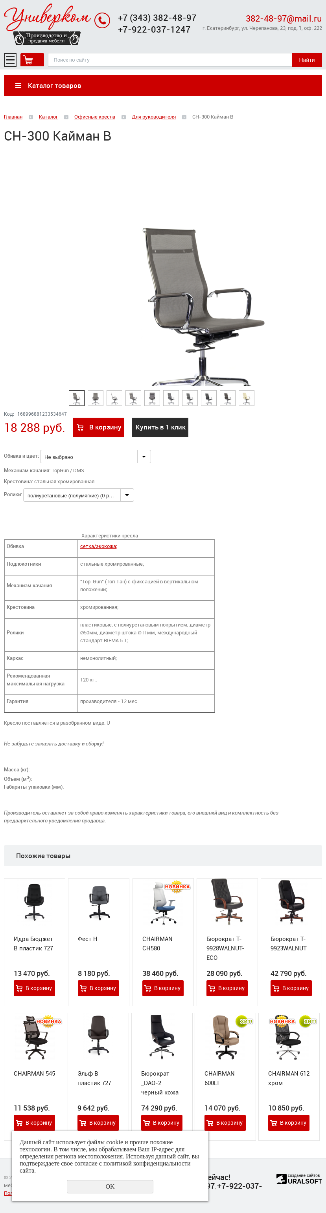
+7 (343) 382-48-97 (157, 17)
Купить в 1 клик (161, 426)
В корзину (105, 426)
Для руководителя (154, 116)
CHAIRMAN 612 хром (288, 1078)
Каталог (48, 116)
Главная (13, 116)
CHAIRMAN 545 (34, 1073)
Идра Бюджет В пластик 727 (33, 943)
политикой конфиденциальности (147, 1163)
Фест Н (88, 939)
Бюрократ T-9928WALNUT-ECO (225, 948)
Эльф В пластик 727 (94, 1078)
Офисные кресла (94, 116)
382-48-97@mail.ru (284, 18)
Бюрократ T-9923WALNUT (289, 943)
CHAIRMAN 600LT (219, 1078)
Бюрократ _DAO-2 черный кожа (160, 1082)
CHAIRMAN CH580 (157, 943)
